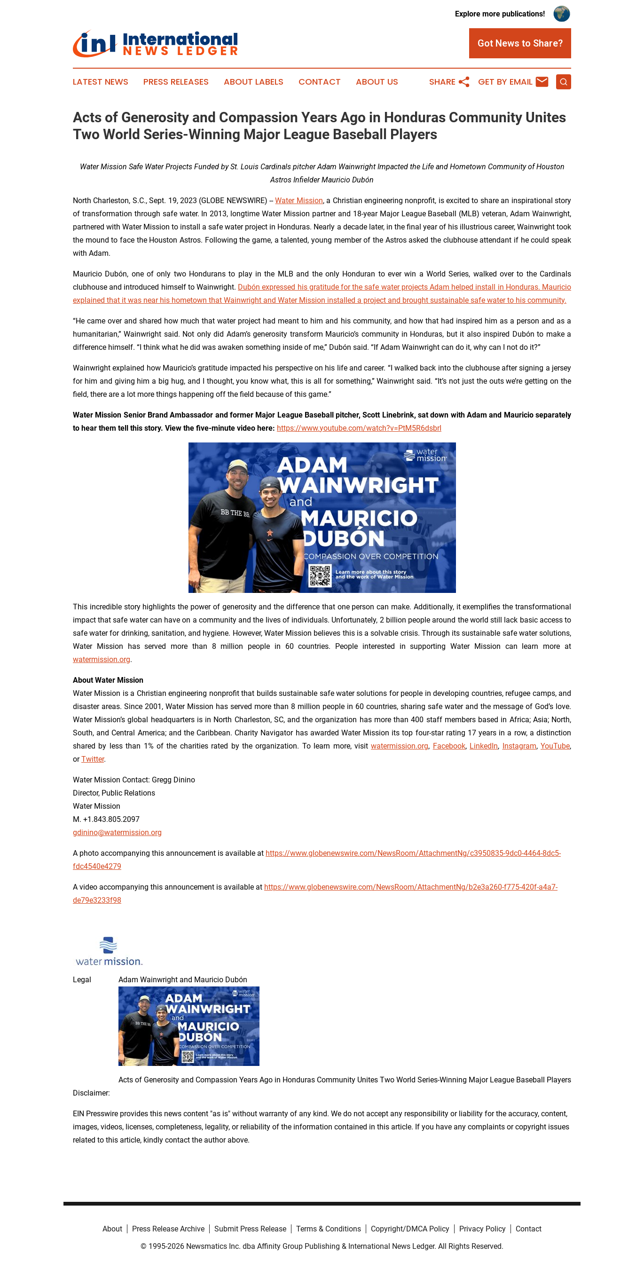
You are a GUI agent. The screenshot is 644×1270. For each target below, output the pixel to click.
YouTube (555, 745)
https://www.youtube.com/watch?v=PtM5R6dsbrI (359, 428)
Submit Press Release (250, 1228)
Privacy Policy (482, 1228)
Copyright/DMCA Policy (410, 1228)
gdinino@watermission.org (117, 832)
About (112, 1228)
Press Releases (176, 82)
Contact (319, 82)
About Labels (253, 82)
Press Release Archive (168, 1228)
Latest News (100, 82)
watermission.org (101, 659)
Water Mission (298, 200)
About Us (377, 82)
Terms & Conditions (328, 1228)
